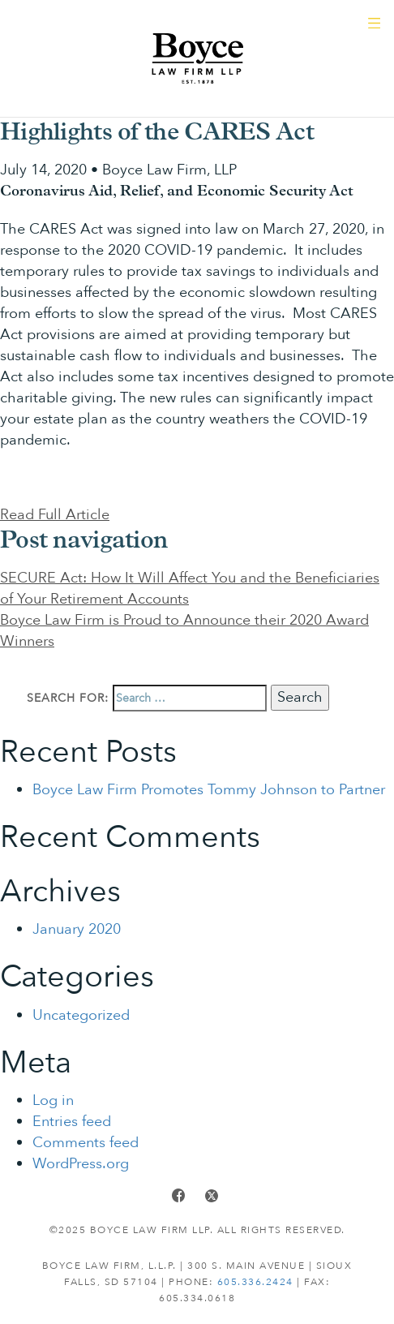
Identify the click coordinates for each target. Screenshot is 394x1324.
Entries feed (71, 1121)
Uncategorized (81, 1015)
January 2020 (76, 929)
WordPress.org (80, 1164)
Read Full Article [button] (54, 515)
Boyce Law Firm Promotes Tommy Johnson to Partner (208, 790)
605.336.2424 (255, 1281)
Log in (53, 1100)
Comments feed (85, 1143)
